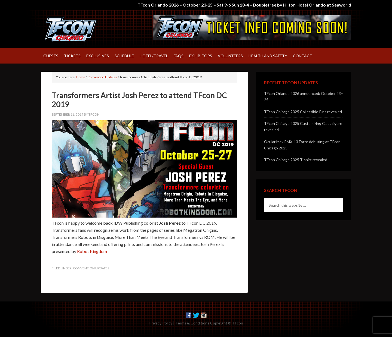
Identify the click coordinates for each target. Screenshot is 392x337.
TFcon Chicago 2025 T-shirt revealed (295, 159)
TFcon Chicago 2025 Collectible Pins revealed (303, 111)
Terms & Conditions (192, 323)
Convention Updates (91, 268)
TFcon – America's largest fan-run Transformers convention (87, 29)
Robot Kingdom (92, 251)
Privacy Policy (160, 323)
